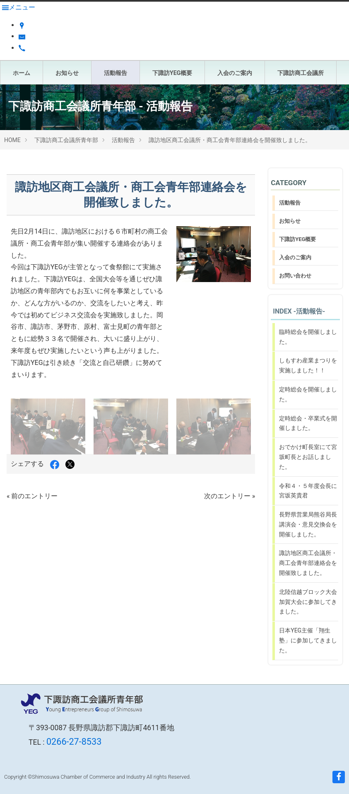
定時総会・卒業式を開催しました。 (308, 423)
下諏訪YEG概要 (172, 73)
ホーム (21, 73)
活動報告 (115, 73)
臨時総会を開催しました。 (308, 336)
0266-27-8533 (73, 741)
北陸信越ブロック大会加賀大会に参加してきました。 (308, 602)
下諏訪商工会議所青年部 (66, 140)
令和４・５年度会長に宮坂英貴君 (308, 491)
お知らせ (67, 73)
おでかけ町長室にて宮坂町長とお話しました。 (308, 457)
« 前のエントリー (32, 496)
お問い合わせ (295, 276)
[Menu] (18, 7)
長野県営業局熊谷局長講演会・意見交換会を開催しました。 (308, 524)
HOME (12, 140)
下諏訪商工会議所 (300, 73)
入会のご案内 (234, 73)
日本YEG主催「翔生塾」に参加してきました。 (308, 640)
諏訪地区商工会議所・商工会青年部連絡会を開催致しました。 (230, 140)
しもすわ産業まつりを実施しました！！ (308, 365)
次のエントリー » (229, 496)
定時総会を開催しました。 (308, 394)
